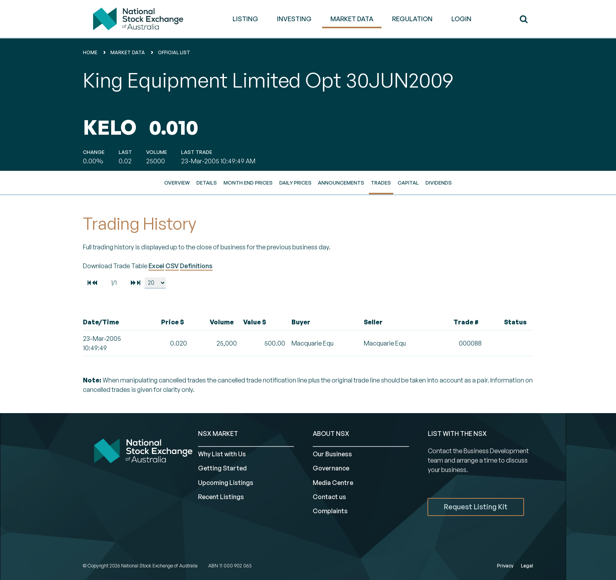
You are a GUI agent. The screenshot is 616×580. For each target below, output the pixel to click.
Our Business (332, 454)
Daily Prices (295, 182)
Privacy (505, 566)
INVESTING (294, 19)
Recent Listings (221, 497)
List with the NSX (457, 433)
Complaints (330, 511)
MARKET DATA (351, 19)
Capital (408, 182)
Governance (331, 468)
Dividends (438, 182)
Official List (174, 52)
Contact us (329, 497)
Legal (527, 566)
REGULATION (412, 19)
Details (206, 182)
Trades (381, 182)
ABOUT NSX (331, 433)
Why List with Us (222, 454)
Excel (156, 266)
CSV (172, 266)
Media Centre (333, 483)
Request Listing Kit (476, 506)
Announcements (341, 182)
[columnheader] (112, 322)
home (90, 52)
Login (461, 19)
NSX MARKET (218, 433)
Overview (177, 182)
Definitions (196, 266)
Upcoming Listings (225, 483)
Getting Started (222, 468)
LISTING (245, 19)
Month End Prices (248, 182)
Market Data (127, 52)
